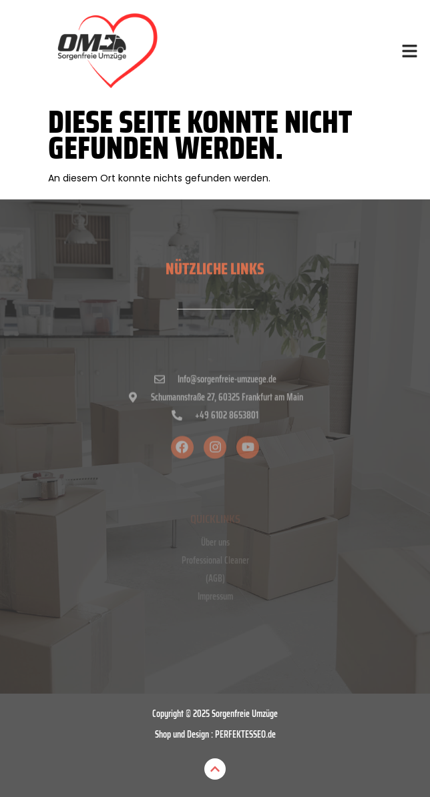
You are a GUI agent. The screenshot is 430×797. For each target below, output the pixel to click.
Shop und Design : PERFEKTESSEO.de (215, 734)
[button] (410, 52)
